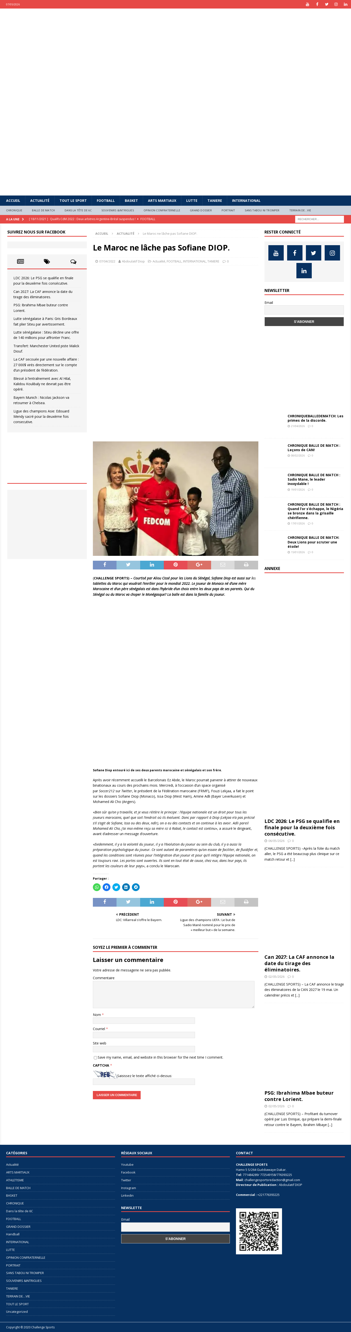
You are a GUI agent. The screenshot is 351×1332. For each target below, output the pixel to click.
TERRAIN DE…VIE (300, 210)
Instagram (128, 1188)
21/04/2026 (298, 426)
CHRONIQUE (14, 210)
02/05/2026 (276, 976)
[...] (292, 859)
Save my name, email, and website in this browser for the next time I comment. (160, 1057)
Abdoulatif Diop (133, 261)
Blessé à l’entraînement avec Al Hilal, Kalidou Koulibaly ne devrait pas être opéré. (42, 384)
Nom (97, 1014)
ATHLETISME (15, 1180)
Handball (13, 1234)
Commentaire (104, 978)
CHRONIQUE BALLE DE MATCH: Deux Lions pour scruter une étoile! (313, 542)
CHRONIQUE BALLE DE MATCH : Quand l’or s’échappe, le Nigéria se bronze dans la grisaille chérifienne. (315, 511)
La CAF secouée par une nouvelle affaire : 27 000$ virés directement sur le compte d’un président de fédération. (46, 365)
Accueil (13, 200)
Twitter (126, 1180)
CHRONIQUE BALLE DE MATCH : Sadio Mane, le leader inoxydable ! (314, 479)
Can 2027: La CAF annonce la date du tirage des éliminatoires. (299, 963)
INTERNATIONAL (246, 200)
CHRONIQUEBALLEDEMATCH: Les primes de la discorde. (315, 418)
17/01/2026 (298, 523)
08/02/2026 (298, 455)
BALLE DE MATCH (43, 210)
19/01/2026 (298, 489)
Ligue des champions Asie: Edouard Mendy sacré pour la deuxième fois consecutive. (41, 416)
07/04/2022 (107, 261)
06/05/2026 (276, 840)
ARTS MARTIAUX (162, 200)
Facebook (128, 1172)
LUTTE (191, 200)
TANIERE (214, 200)
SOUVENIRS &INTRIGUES (117, 210)
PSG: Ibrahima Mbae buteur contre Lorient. (299, 1096)
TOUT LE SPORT (73, 200)
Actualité (39, 200)
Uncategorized (17, 1311)
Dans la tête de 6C (78, 210)
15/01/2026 (298, 552)
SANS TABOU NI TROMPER (262, 210)
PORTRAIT (228, 210)
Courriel (99, 1028)
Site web (99, 1043)
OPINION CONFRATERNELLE (162, 210)
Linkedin (127, 1195)
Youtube (127, 1164)
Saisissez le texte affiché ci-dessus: (144, 1075)
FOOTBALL (106, 200)
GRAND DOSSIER (201, 210)
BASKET (131, 200)
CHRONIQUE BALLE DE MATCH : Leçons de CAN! (314, 447)
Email (268, 302)
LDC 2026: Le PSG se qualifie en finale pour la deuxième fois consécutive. (302, 827)
